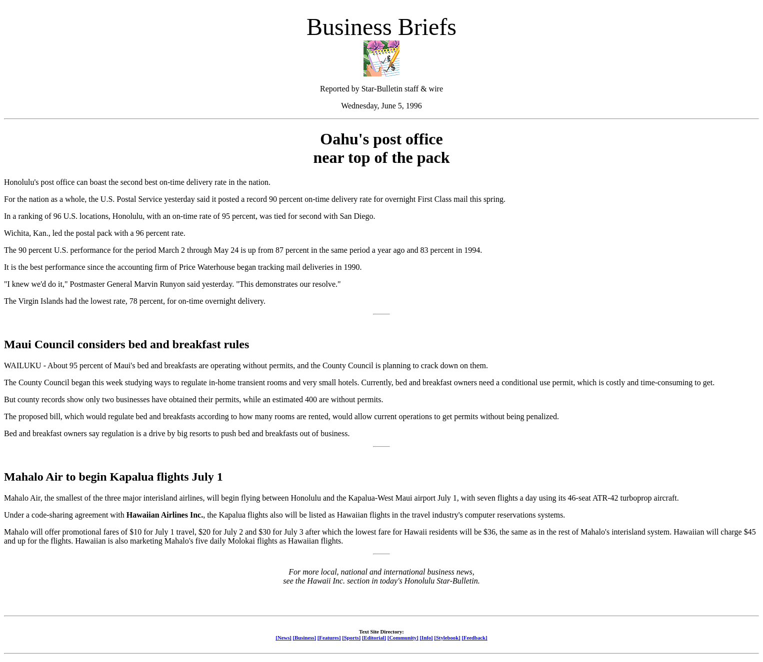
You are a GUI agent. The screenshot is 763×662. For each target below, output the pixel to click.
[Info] (426, 638)
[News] (284, 638)
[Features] (329, 638)
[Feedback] (474, 638)
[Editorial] (374, 638)
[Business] (304, 638)
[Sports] (351, 638)
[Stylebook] (447, 638)
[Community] (403, 638)
